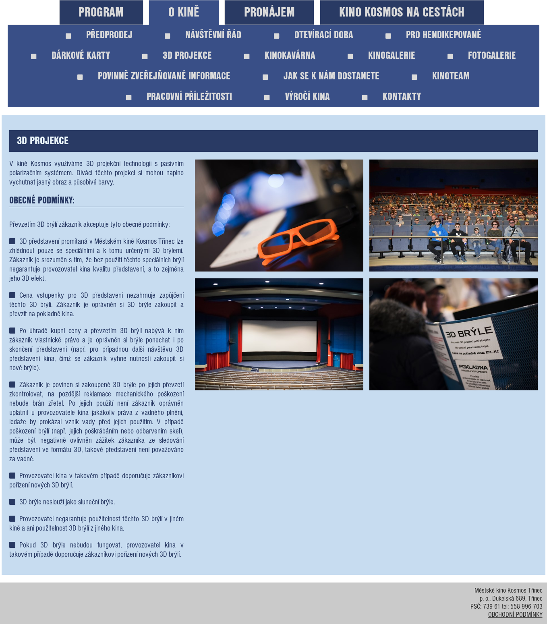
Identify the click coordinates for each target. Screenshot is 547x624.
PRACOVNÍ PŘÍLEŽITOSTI (179, 97)
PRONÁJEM (269, 12)
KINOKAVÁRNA (279, 56)
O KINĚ (183, 12)
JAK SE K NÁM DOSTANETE (321, 76)
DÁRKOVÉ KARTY (70, 56)
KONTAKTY (391, 97)
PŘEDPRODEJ (99, 35)
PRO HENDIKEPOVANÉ (433, 35)
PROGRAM (101, 12)
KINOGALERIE (381, 56)
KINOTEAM (441, 76)
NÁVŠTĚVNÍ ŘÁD (203, 35)
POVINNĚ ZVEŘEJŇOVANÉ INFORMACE (153, 76)
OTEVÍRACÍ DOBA (313, 35)
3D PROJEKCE (177, 56)
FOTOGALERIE (482, 56)
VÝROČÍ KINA (296, 97)
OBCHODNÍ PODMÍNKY (515, 615)
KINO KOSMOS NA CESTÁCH (401, 12)
